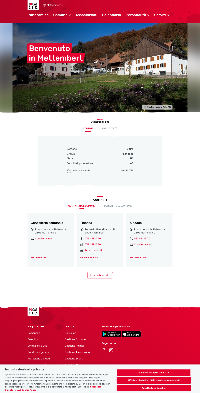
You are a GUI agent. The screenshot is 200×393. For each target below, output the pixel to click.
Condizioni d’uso (37, 345)
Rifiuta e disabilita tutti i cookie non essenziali (154, 383)
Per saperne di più (39, 257)
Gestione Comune (75, 339)
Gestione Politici (74, 345)
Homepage (34, 333)
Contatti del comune (81, 205)
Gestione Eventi (74, 358)
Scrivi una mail (43, 238)
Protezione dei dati (39, 358)
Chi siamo (70, 333)
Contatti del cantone (118, 205)
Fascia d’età (109, 128)
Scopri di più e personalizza (153, 376)
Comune (88, 128)
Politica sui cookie (38, 365)
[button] (53, 5)
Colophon (33, 339)
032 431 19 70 (93, 238)
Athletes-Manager (75, 365)
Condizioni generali (39, 352)
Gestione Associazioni (77, 352)
